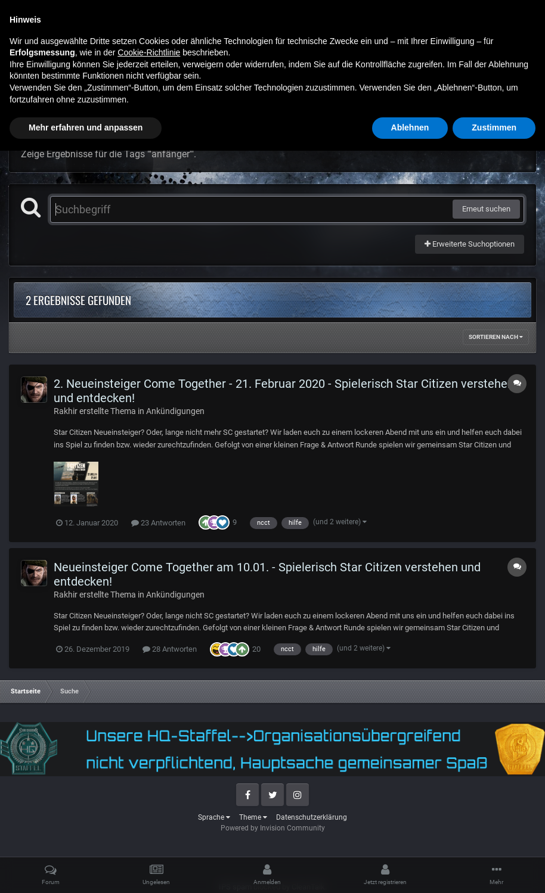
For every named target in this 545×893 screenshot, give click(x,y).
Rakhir (66, 411)
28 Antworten (170, 649)
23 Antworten (158, 522)
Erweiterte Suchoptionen (470, 243)
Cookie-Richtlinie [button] (148, 794)
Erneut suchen (486, 208)
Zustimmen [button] (494, 870)
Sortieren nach (496, 337)
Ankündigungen (175, 411)
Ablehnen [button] (410, 870)
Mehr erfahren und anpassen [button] (86, 870)
